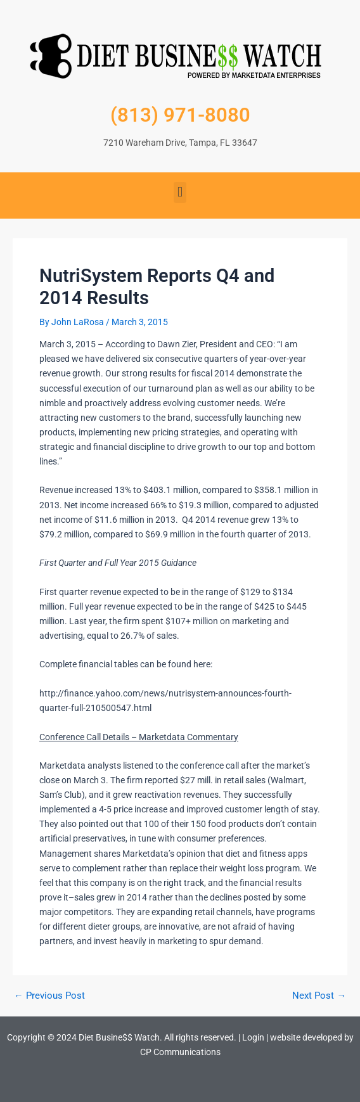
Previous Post (49, 996)
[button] (180, 192)
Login (253, 1037)
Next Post (319, 996)
